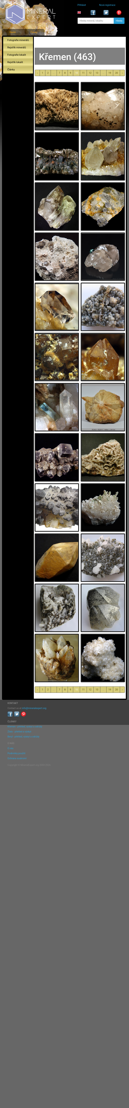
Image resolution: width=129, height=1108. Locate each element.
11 (83, 73)
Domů (13, 32)
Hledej (119, 20)
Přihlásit (82, 5)
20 (116, 73)
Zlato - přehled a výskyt (19, 731)
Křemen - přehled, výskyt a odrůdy (25, 726)
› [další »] (122, 73)
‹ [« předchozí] (37, 73)
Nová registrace (107, 5)
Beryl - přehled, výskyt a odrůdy (23, 736)
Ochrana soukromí (17, 758)
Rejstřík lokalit (15, 62)
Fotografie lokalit (16, 54)
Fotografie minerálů (18, 40)
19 (109, 73)
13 (97, 73)
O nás (11, 748)
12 (90, 73)
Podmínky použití (16, 753)
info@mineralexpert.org (34, 708)
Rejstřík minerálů (16, 47)
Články (33, 32)
